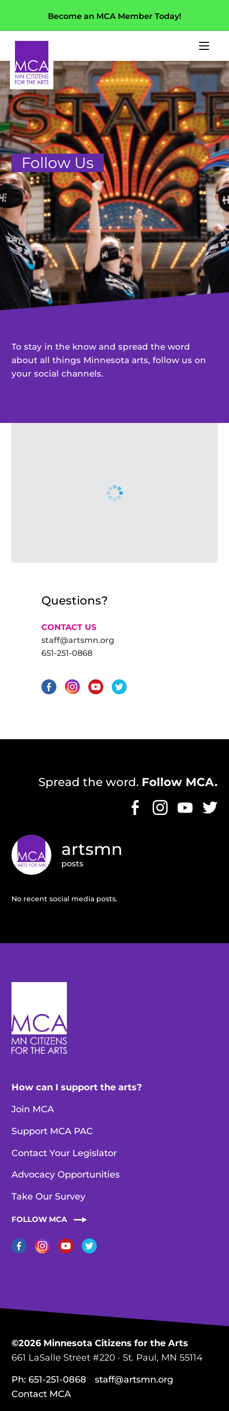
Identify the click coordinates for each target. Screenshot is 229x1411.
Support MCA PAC (52, 1131)
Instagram (72, 686)
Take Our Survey (48, 1196)
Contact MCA (41, 1394)
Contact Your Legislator (64, 1153)
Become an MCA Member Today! (114, 16)
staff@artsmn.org (77, 640)
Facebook (48, 686)
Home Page (31, 62)
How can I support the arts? (76, 1087)
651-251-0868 (66, 653)
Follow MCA (39, 1219)
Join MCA (32, 1109)
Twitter (119, 686)
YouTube (95, 686)
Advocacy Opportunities (65, 1174)
